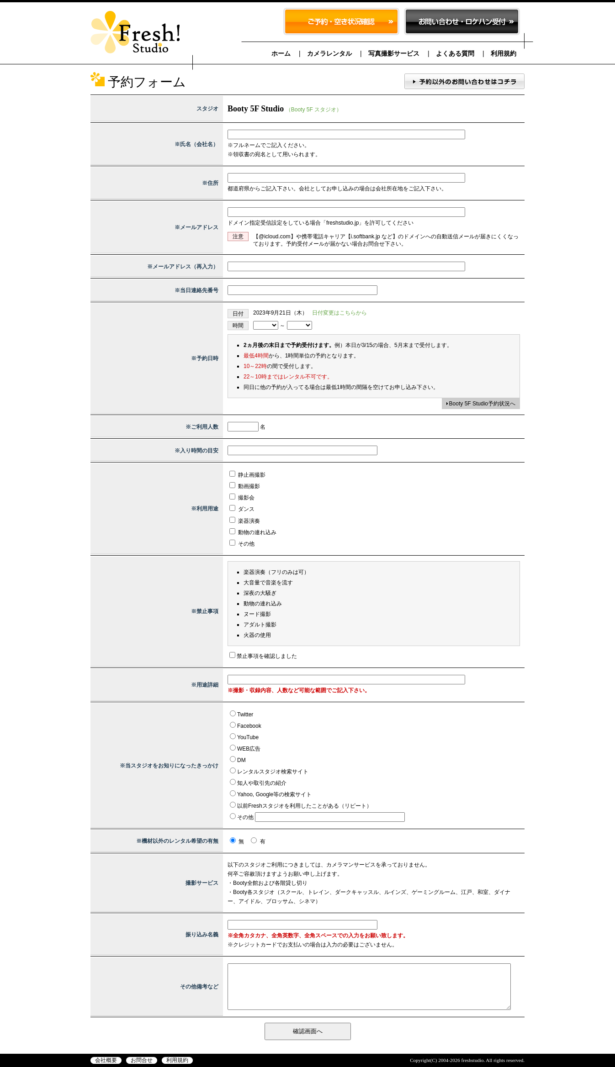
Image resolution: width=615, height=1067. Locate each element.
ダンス (241, 509)
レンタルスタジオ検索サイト (272, 771)
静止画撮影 (247, 475)
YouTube (248, 737)
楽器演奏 (244, 521)
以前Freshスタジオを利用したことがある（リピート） (304, 806)
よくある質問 (455, 53)
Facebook (249, 726)
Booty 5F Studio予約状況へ (482, 403)
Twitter (245, 714)
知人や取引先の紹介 (261, 783)
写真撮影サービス (393, 53)
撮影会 (241, 497)
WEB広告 (248, 749)
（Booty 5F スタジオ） (314, 109)
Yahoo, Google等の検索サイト (274, 794)
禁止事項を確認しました (267, 656)
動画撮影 (244, 486)
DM (241, 760)
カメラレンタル (329, 53)
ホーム (281, 53)
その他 (241, 544)
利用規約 (503, 53)
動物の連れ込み (252, 532)
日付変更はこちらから (339, 313)
